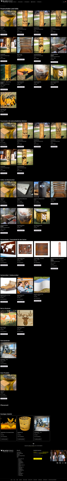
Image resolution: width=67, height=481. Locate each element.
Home (11, 479)
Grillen (15, 2)
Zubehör (19, 468)
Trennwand (20, 475)
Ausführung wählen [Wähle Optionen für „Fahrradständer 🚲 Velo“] (4, 366)
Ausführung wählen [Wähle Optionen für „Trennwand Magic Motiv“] (21, 265)
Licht (19, 472)
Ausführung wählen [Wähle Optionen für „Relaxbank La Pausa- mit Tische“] (4, 301)
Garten (19, 474)
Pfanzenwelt (20, 473)
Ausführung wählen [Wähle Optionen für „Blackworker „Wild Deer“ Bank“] (38, 300)
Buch (19, 459)
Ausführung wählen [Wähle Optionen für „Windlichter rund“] (21, 439)
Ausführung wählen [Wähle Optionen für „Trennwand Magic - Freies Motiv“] (38, 265)
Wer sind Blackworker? (52, 479)
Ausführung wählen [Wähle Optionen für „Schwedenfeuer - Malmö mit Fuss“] (4, 89)
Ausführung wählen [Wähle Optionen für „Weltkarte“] (4, 265)
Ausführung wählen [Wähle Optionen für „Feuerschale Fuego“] (4, 114)
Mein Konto (35, 479)
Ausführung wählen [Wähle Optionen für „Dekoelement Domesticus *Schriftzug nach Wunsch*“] (54, 268)
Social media (25, 479)
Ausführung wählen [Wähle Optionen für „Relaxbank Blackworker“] (21, 301)
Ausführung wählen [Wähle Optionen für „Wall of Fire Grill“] (21, 59)
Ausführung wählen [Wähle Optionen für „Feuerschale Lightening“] (21, 230)
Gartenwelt (33, 2)
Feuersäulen (27, 2)
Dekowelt (39, 2)
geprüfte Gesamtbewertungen (21, 29)
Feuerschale (21, 2)
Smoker (19, 460)
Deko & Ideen (20, 458)
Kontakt (20, 479)
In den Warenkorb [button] (3, 34)
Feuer (19, 471)
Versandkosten (4, 202)
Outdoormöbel (20, 470)
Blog (14, 479)
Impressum (40, 479)
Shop (17, 479)
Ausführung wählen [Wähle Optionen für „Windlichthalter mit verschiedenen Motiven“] (4, 439)
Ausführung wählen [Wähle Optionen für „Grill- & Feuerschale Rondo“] (38, 230)
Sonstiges (19, 469)
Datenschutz (45, 479)
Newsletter (30, 479)
